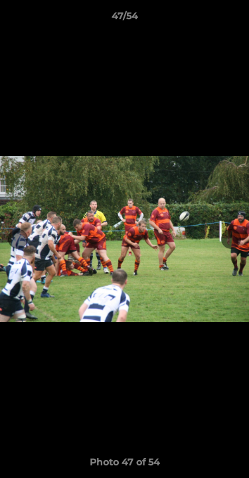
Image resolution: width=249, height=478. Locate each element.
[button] (233, 19)
